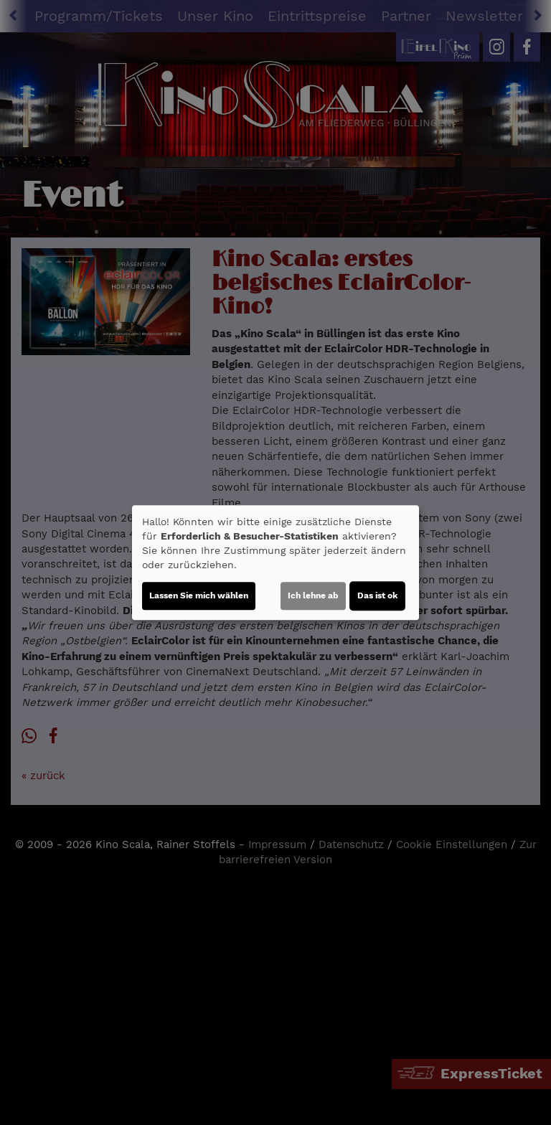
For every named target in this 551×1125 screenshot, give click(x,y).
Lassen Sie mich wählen (198, 595)
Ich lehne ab (313, 595)
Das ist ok (377, 595)
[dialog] (275, 562)
